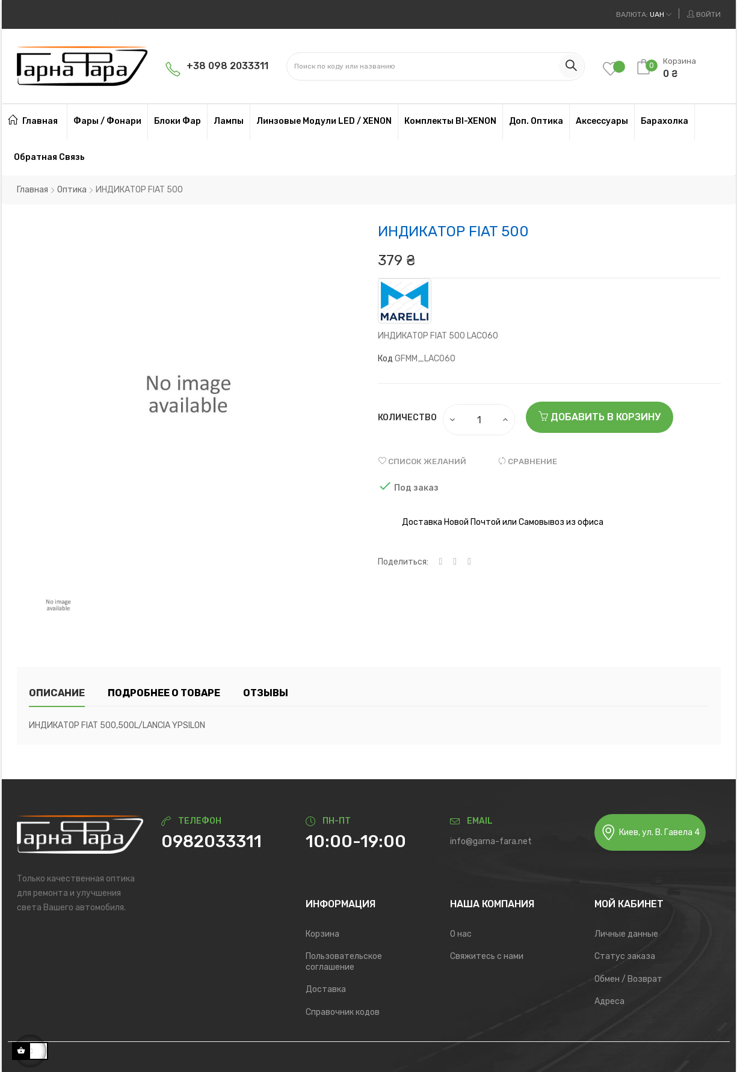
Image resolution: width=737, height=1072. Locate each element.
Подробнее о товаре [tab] (164, 693)
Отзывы (265, 693)
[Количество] (479, 420)
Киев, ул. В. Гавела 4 (650, 832)
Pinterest (469, 562)
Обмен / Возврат (628, 979)
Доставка (326, 989)
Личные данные (626, 934)
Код (385, 359)
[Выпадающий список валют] (643, 14)
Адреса (609, 1001)
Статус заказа (624, 956)
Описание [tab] (57, 693)
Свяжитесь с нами (486, 956)
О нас (461, 934)
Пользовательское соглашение (344, 961)
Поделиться (441, 562)
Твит (455, 562)
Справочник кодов (343, 1012)
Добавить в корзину (599, 417)
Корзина (322, 934)
